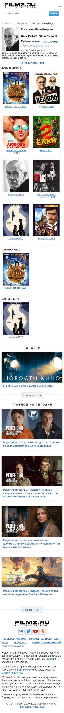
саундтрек (42, 45)
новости (21, 639)
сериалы (46, 639)
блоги (57, 639)
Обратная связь (46, 703)
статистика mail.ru (13, 646)
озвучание (27, 45)
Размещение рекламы (32, 706)
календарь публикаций (46, 642)
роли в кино (50, 41)
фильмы (34, 639)
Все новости (32, 395)
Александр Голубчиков (23, 669)
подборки (20, 642)
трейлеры (8, 639)
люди (5, 642)
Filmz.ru (49, 659)
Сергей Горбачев (12, 672)
